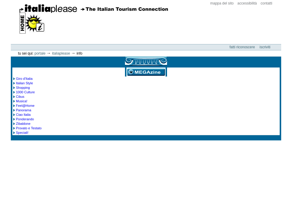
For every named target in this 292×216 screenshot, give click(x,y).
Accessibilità (247, 3)
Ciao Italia (23, 114)
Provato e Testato (28, 128)
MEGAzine (146, 72)
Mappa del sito (222, 3)
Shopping (23, 87)
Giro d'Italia (24, 78)
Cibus (20, 96)
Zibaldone (23, 123)
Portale (40, 53)
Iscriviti (265, 47)
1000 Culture (25, 92)
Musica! (21, 101)
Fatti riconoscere (243, 47)
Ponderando (25, 119)
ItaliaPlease (94, 19)
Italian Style (24, 83)
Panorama (23, 110)
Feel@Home (25, 105)
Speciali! (22, 132)
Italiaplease (61, 53)
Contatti (266, 3)
